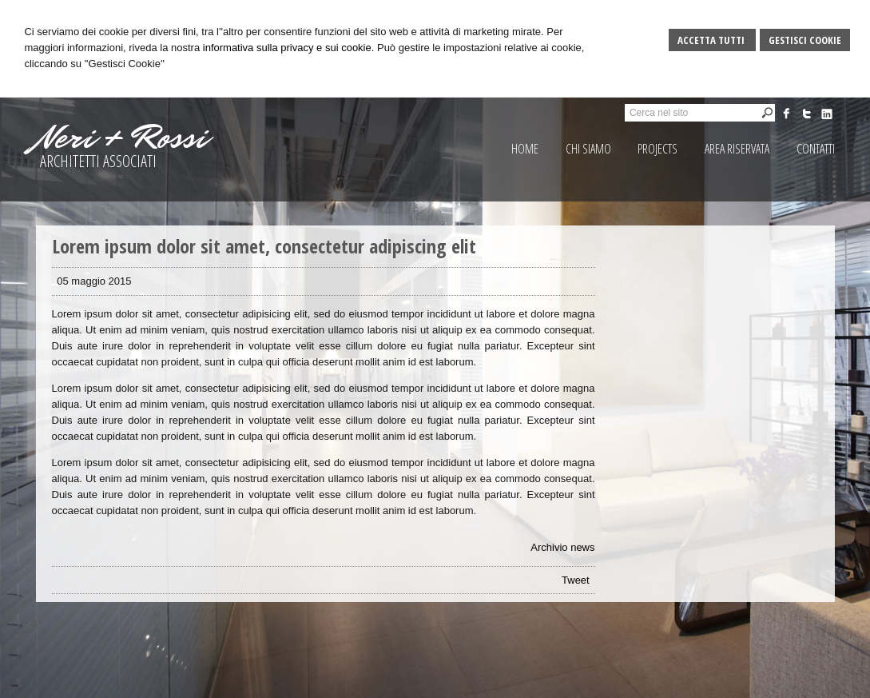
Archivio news (562, 547)
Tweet (576, 580)
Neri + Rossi (121, 138)
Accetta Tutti (712, 40)
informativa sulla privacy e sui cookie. (289, 48)
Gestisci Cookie (805, 40)
